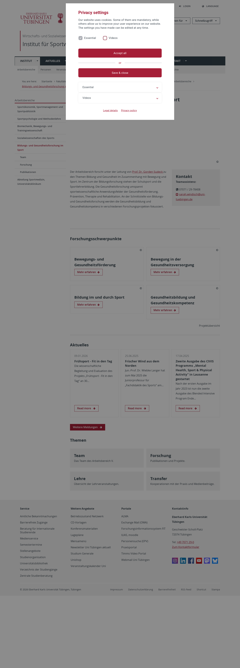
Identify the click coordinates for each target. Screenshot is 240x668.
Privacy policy (129, 110)
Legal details (110, 110)
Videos (113, 38)
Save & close (120, 72)
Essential (90, 38)
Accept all (120, 53)
